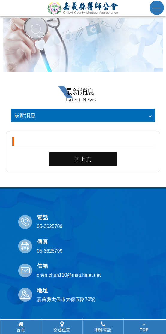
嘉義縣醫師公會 (83, 8)
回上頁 (83, 159)
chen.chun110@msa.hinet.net (69, 275)
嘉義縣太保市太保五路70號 (66, 299)
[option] (83, 45)
